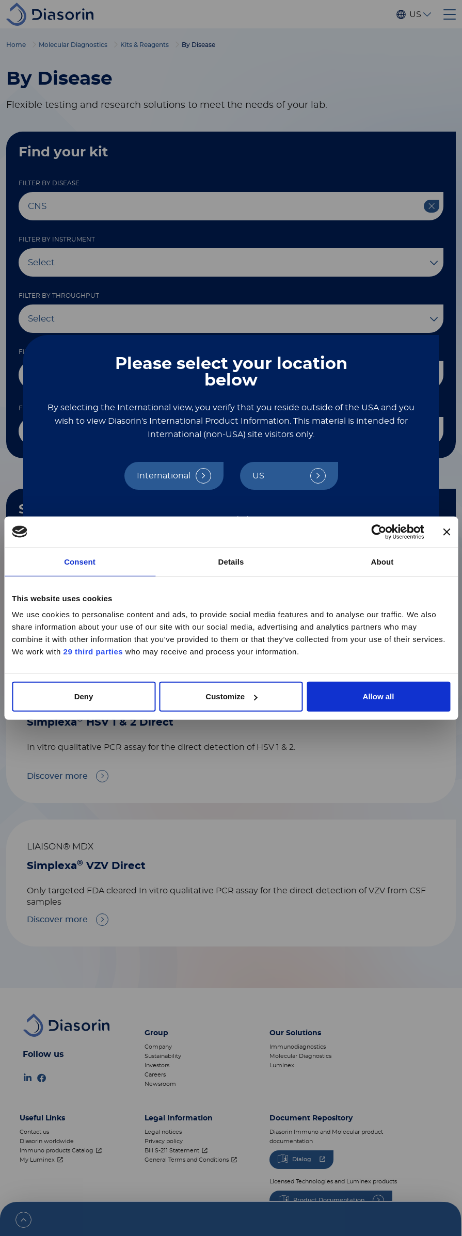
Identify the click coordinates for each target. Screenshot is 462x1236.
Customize (231, 696)
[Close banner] (446, 531)
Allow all (378, 696)
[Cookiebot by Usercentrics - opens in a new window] (378, 531)
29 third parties (93, 651)
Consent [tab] (79, 561)
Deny (83, 696)
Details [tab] (231, 561)
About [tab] (382, 561)
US (258, 476)
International (163, 476)
